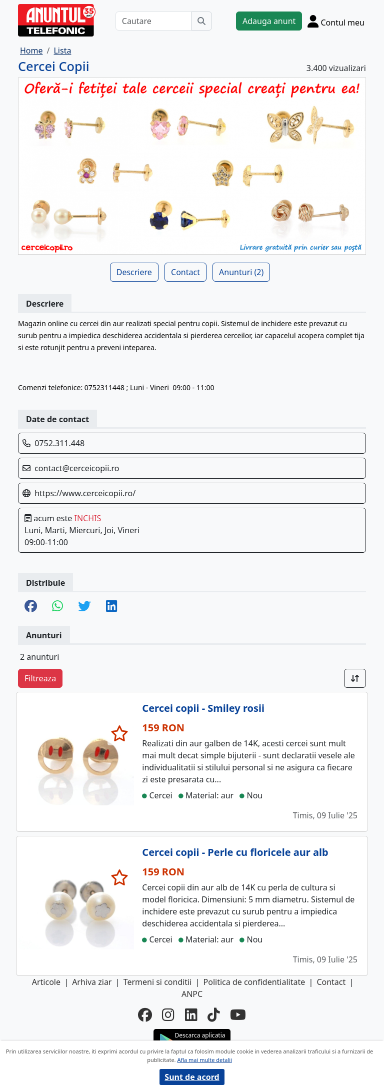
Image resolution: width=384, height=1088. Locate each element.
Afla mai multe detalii (204, 1059)
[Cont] (336, 21)
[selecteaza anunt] (120, 733)
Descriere (134, 272)
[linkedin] (191, 1014)
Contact (185, 272)
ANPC (192, 993)
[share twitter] (84, 606)
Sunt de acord (191, 1076)
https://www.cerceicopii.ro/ (85, 493)
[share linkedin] (112, 606)
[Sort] (355, 678)
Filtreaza (40, 678)
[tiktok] (214, 1014)
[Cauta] (201, 21)
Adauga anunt (269, 21)
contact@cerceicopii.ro (76, 468)
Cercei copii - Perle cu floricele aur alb (235, 852)
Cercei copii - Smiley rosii (203, 708)
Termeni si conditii (158, 981)
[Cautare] (154, 21)
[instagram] (168, 1014)
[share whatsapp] (58, 606)
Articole (46, 981)
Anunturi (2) (241, 272)
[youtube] (238, 1014)
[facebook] (145, 1014)
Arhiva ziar (92, 981)
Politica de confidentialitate (255, 981)
